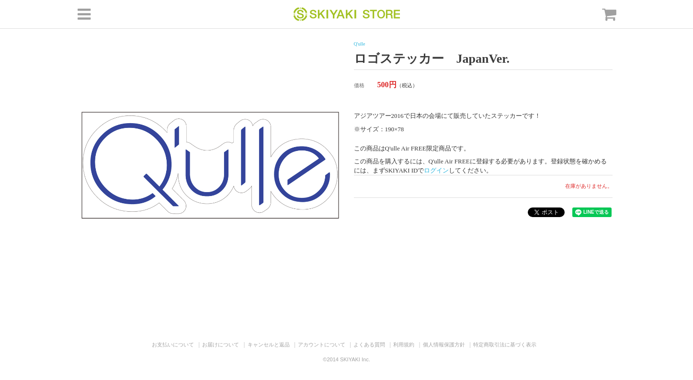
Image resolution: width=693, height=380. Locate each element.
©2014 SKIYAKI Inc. (346, 359)
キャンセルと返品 (269, 344)
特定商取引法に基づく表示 (504, 344)
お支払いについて (173, 344)
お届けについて (220, 344)
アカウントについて (321, 344)
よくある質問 (369, 344)
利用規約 (403, 344)
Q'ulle (359, 43)
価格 (359, 85)
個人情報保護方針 (444, 344)
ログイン (436, 170)
